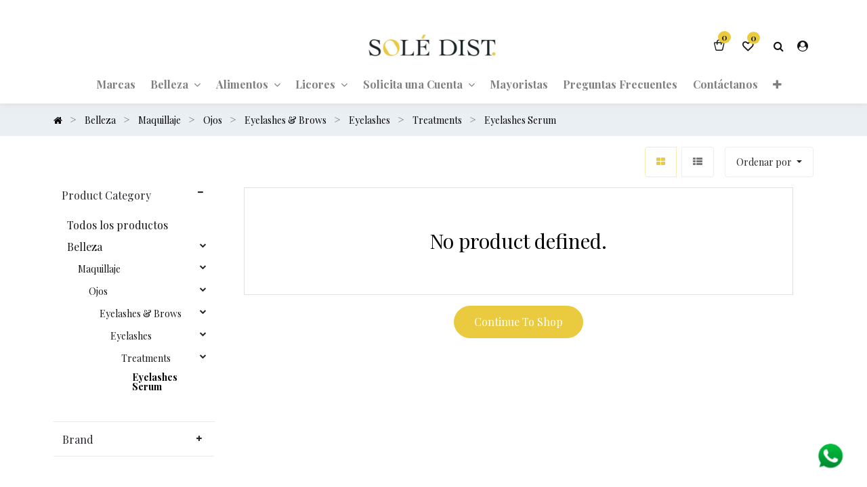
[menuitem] (116, 83)
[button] (777, 83)
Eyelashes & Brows (141, 314)
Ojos (98, 291)
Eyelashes (131, 336)
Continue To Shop (518, 322)
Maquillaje (99, 269)
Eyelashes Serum (154, 382)
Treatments (146, 358)
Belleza (84, 247)
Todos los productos (117, 225)
